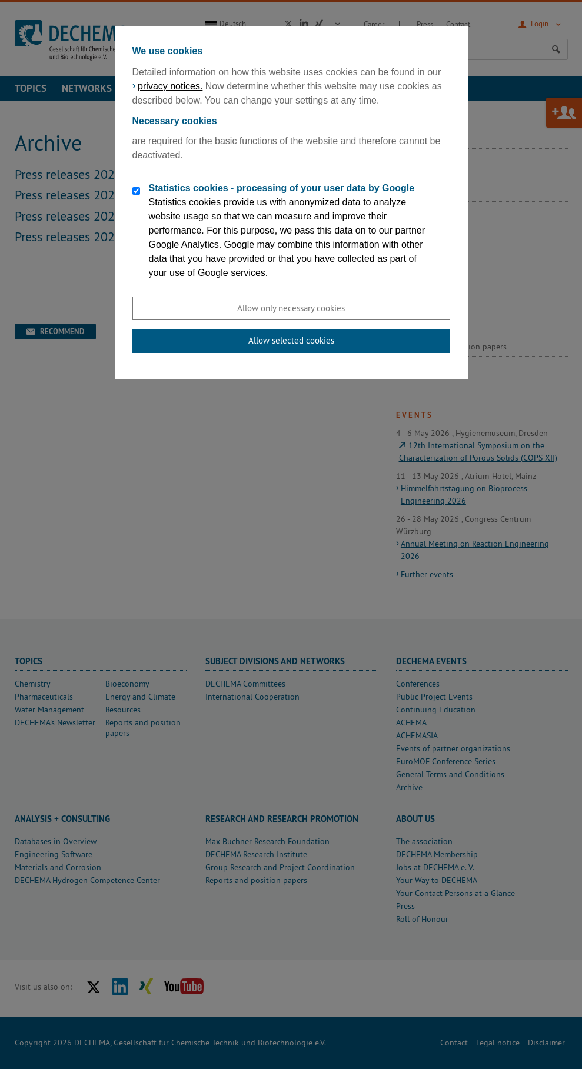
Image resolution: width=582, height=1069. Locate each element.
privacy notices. (170, 86)
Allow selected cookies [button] (291, 340)
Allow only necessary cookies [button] (291, 308)
